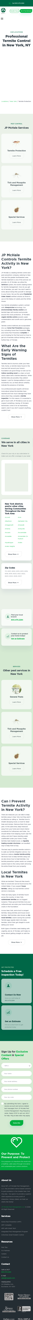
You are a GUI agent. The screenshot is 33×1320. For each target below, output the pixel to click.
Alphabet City (22, 521)
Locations (5, 101)
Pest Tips (4, 1247)
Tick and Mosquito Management (16, 182)
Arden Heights (10, 546)
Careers (4, 1254)
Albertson (8, 521)
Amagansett (9, 525)
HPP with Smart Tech (8, 1228)
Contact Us (5, 1257)
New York (13, 101)
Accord (7, 517)
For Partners (5, 1250)
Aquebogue (9, 542)
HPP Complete (6, 1225)
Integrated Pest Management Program (14, 1231)
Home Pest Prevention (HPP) (11, 1222)
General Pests (16, 696)
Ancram (7, 532)
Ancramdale (22, 532)
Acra (19, 517)
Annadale (8, 536)
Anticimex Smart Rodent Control (12, 1235)
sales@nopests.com (8, 1278)
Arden (20, 542)
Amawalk (21, 525)
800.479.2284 (6, 1272)
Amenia (7, 529)
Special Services (17, 216)
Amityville (21, 529)
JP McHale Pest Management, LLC (13, 1207)
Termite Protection (16, 149)
